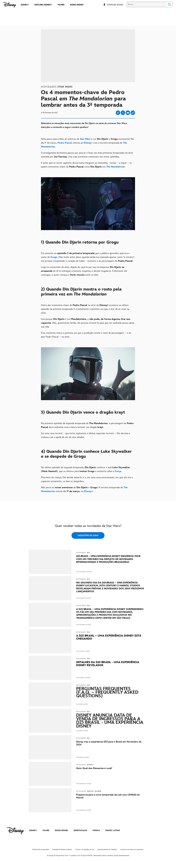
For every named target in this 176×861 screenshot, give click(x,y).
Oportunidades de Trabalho (107, 849)
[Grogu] (53, 257)
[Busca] (146, 4)
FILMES (46, 830)
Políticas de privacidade (40, 849)
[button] (116, 4)
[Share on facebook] (118, 112)
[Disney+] (88, 142)
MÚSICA (96, 830)
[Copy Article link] (133, 112)
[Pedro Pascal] (65, 142)
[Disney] (9, 5)
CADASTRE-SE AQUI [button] (88, 535)
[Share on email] (128, 113)
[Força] (118, 471)
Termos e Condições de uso (84, 849)
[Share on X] (123, 112)
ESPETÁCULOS (80, 830)
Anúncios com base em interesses (131, 849)
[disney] (15, 830)
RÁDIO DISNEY (61, 830)
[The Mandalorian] (115, 166)
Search (169, 4)
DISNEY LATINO (112, 830)
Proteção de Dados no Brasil (62, 849)
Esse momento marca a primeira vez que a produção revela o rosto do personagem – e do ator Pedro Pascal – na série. (86, 335)
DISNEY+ (33, 830)
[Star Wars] (85, 139)
